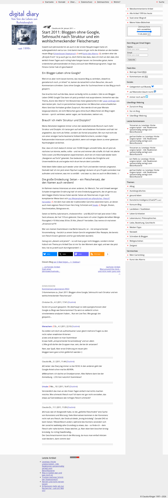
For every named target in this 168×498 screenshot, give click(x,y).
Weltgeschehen (136, 241)
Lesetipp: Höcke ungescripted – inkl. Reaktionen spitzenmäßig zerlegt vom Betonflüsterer (53, 466)
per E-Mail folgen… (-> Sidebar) (66, 262)
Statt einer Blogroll (138, 18)
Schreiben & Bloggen (139, 236)
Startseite (49, 2)
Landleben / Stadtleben (140, 209)
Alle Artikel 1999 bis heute (141, 13)
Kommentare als (139, 77)
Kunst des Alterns (137, 259)
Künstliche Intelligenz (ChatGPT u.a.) (145, 200)
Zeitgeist (133, 245)
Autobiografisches (138, 191)
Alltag (132, 186)
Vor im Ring (135, 111)
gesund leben (136, 195)
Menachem (47, 326)
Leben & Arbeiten (137, 214)
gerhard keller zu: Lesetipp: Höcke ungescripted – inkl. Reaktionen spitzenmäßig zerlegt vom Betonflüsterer (144, 139)
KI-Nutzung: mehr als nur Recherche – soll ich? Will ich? (53, 488)
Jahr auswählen (144, 29)
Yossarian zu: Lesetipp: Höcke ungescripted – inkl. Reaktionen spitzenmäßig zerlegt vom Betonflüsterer (143, 128)
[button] (50, 254)
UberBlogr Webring (138, 116)
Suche (161, 2)
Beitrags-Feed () (138, 72)
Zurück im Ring (136, 107)
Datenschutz (86, 2)
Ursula (45, 386)
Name (130, 47)
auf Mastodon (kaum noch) (143, 91)
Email (129, 53)
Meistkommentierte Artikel (141, 9)
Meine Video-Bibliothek (140, 22)
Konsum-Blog (135, 204)
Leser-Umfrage (109, 101)
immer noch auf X (139, 96)
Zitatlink (71, 302)
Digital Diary (21, 39)
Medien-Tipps (135, 227)
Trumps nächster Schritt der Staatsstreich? (52, 478)
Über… (73, 2)
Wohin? (117, 2)
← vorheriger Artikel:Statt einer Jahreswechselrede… (51, 269)
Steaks (95, 205)
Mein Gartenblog (137, 255)
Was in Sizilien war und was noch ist (52, 474)
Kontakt (61, 2)
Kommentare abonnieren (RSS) (55, 289)
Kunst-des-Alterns (90, 54)
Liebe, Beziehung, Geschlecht (142, 223)
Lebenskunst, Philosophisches (143, 218)
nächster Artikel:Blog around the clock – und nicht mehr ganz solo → (109, 270)
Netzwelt (133, 232)
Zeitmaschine (103, 2)
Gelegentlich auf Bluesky (142, 86)
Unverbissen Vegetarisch (65, 54)
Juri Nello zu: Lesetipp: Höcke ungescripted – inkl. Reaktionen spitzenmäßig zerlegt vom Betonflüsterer (143, 162)
